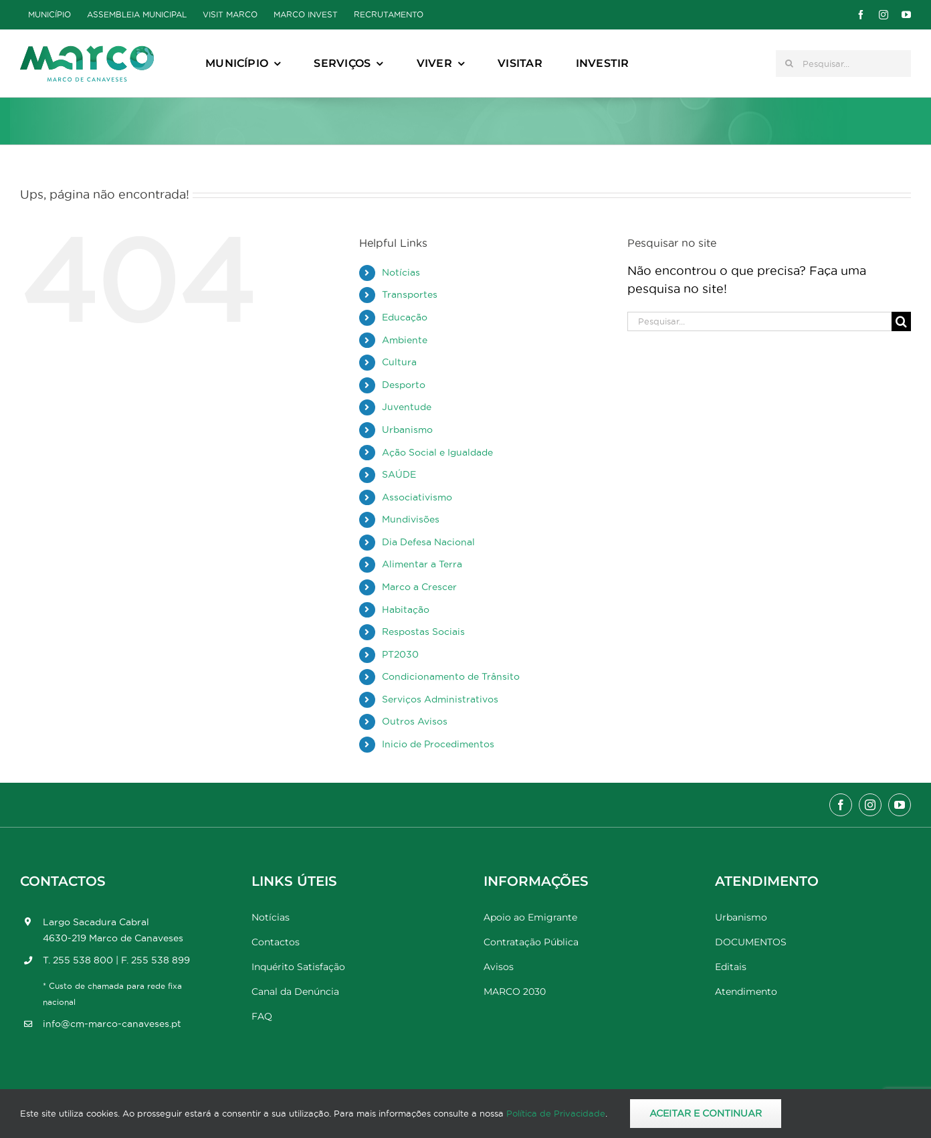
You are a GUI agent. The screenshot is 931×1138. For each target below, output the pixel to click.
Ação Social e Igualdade (437, 452)
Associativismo (417, 497)
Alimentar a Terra (422, 564)
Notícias (401, 272)
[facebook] (860, 14)
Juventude (406, 406)
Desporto (403, 384)
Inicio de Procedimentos (438, 744)
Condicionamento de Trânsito (451, 676)
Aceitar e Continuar (705, 1113)
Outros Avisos (414, 721)
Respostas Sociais (423, 631)
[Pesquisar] (789, 63)
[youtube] (906, 14)
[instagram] (883, 14)
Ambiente (404, 340)
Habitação (405, 609)
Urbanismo (407, 429)
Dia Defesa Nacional (428, 542)
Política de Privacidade (555, 1113)
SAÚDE (399, 474)
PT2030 (400, 654)
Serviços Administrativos (440, 699)
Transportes (409, 294)
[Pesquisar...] (843, 63)
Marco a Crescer (419, 586)
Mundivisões (410, 519)
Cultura (399, 362)
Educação (404, 317)
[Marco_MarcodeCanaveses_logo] (87, 51)
